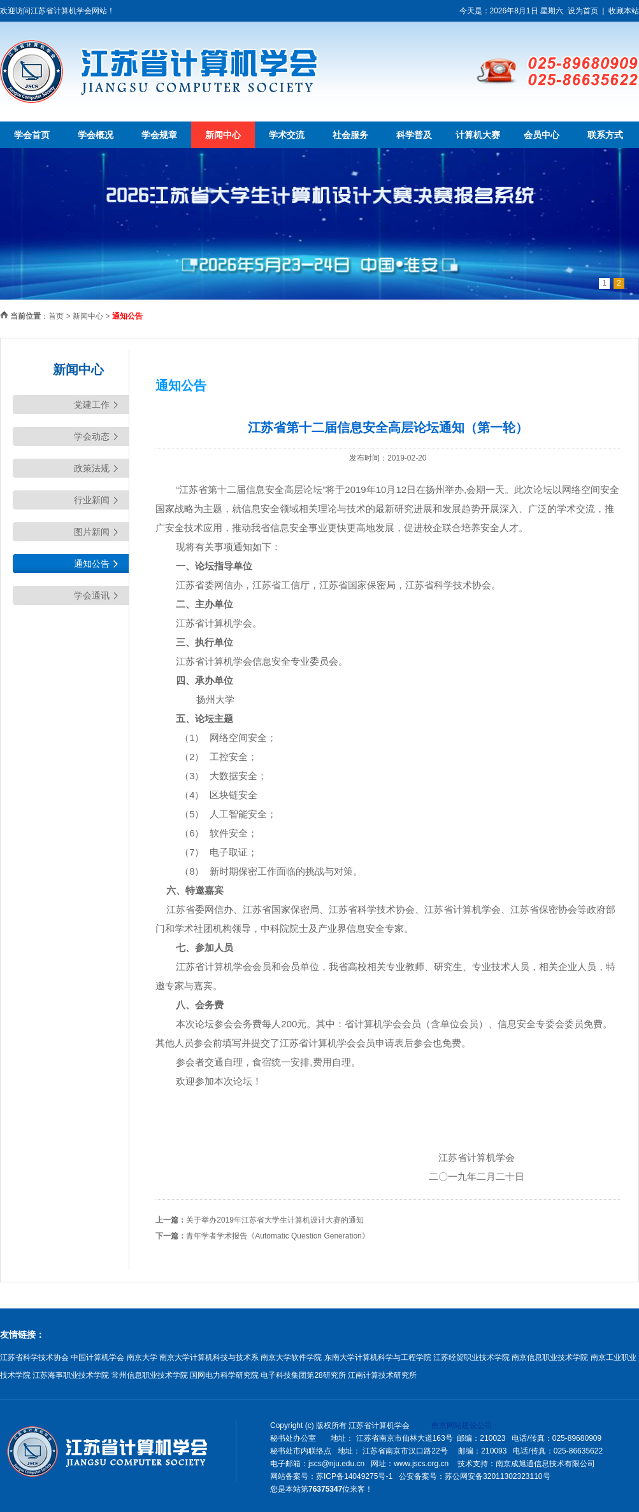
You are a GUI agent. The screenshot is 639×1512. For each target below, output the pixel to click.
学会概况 (95, 135)
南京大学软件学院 (291, 1357)
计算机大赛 (478, 135)
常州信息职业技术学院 (149, 1375)
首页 (56, 316)
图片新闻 (92, 532)
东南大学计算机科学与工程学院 (377, 1357)
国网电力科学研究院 (224, 1375)
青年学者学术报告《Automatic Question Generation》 (277, 1235)
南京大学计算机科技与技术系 (209, 1357)
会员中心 (541, 135)
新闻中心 (223, 135)
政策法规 (92, 468)
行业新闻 (92, 500)
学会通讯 (92, 595)
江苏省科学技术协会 (34, 1357)
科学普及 (414, 135)
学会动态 (92, 436)
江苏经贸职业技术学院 (471, 1357)
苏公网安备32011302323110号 (497, 1476)
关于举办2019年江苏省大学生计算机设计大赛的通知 (275, 1220)
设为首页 (583, 10)
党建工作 (92, 404)
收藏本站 (623, 10)
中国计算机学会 (97, 1357)
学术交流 (287, 135)
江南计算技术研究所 (382, 1375)
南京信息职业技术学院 (550, 1357)
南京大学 (142, 1357)
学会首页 (32, 135)
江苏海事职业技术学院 (70, 1375)
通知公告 (92, 563)
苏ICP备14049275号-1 (354, 1476)
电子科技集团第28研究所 (303, 1375)
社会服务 (350, 135)
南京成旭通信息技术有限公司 (545, 1463)
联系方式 (605, 135)
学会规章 (159, 135)
